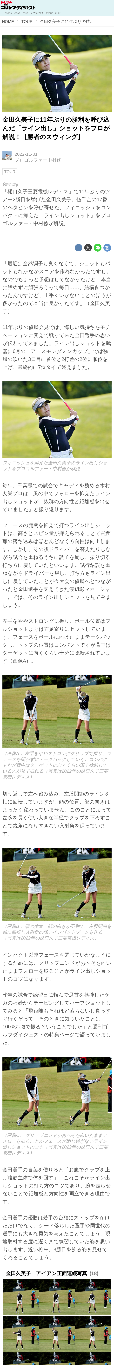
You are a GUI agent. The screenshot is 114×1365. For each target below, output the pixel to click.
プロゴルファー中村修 (38, 160)
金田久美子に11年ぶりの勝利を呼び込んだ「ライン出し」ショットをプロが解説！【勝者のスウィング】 (56, 128)
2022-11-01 (26, 154)
